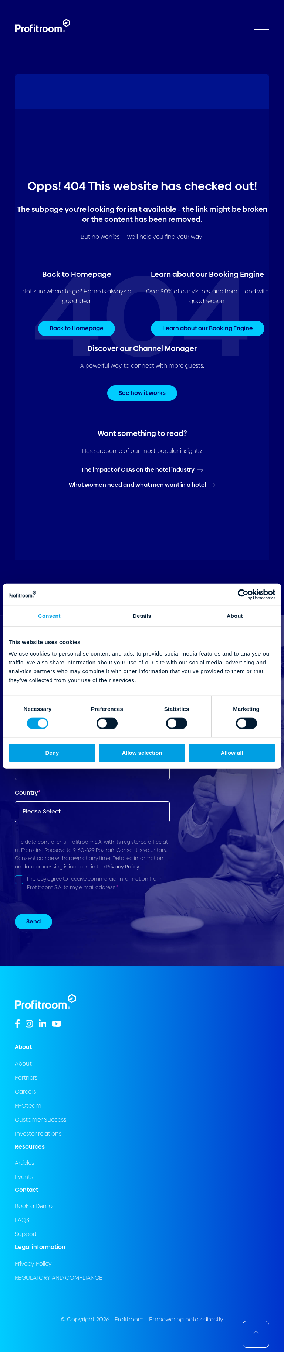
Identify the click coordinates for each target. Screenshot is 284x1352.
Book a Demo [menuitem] (34, 1206)
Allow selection (142, 753)
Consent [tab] (49, 615)
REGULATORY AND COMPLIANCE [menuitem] (58, 1277)
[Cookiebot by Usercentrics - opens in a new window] (243, 594)
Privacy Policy (122, 866)
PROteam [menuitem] (28, 1105)
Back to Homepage (77, 328)
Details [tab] (142, 615)
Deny (52, 753)
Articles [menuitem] (24, 1163)
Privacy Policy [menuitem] (33, 1263)
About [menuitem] (23, 1063)
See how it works (142, 393)
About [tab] (235, 615)
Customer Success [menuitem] (40, 1119)
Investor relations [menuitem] (38, 1133)
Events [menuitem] (24, 1177)
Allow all (232, 753)
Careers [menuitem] (25, 1091)
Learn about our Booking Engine (207, 328)
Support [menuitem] (26, 1234)
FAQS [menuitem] (22, 1220)
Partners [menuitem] (26, 1077)
